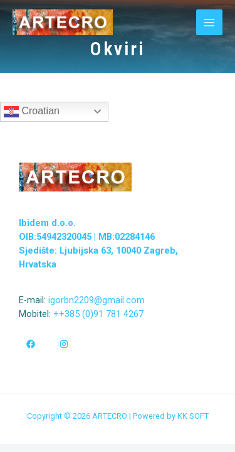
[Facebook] (31, 344)
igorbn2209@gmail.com (96, 300)
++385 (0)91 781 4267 (97, 314)
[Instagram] (64, 344)
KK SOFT (193, 416)
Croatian (32, 111)
